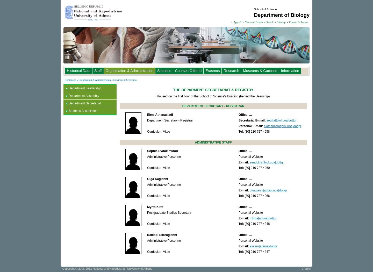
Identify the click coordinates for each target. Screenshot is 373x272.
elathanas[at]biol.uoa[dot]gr (282, 126)
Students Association (83, 111)
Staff (98, 71)
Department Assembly (84, 96)
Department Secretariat (85, 103)
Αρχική (237, 22)
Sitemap (281, 22)
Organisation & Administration (129, 71)
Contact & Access (298, 22)
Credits (306, 268)
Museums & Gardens (260, 71)
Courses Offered (188, 71)
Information (290, 71)
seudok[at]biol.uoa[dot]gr (267, 162)
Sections (164, 71)
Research (231, 71)
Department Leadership (85, 88)
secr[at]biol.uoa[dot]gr (281, 120)
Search (269, 22)
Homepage (70, 79)
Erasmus (212, 71)
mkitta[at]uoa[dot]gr (263, 218)
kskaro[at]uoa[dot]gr (263, 246)
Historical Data (78, 71)
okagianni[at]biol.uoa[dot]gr (268, 190)
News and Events (254, 22)
